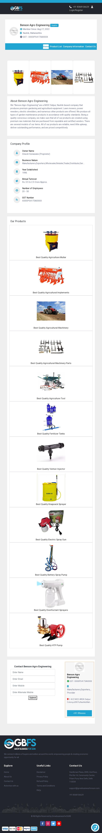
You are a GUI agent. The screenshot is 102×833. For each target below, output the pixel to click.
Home (6, 772)
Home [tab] (45, 46)
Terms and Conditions (46, 786)
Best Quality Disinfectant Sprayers (51, 610)
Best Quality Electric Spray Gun (51, 539)
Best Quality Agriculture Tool (51, 398)
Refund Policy (42, 781)
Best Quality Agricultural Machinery (51, 328)
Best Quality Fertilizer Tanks (51, 433)
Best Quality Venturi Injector (51, 469)
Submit (32, 697)
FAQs (39, 790)
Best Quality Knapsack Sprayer (51, 504)
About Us (8, 777)
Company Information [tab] (73, 46)
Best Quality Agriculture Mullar (51, 257)
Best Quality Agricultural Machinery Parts (51, 363)
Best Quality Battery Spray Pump (51, 574)
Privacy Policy (42, 777)
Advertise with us (11, 786)
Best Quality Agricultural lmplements (51, 292)
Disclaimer (41, 772)
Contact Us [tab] (90, 46)
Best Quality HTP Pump (51, 645)
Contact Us (8, 781)
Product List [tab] (55, 46)
